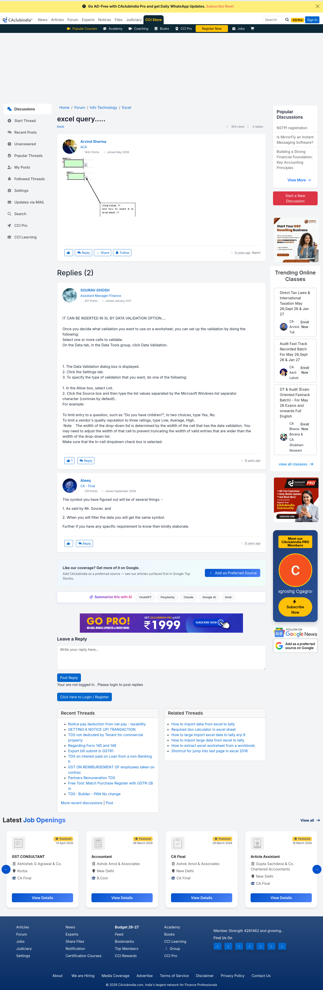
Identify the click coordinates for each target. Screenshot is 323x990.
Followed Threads (26, 179)
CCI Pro (183, 28)
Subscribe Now (295, 607)
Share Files (75, 941)
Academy (113, 28)
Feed (119, 934)
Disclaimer (205, 975)
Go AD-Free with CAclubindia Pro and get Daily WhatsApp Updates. (158, 6)
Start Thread (21, 120)
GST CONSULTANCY (30, 856)
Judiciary (24, 948)
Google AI (209, 597)
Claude (188, 597)
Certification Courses (84, 956)
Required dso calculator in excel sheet (203, 729)
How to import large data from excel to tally (207, 740)
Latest (34, 820)
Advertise (145, 975)
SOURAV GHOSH (95, 290)
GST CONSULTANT (107, 856)
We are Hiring (83, 975)
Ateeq (85, 480)
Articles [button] (57, 19)
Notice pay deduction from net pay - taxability (107, 724)
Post (109, 803)
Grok (228, 597)
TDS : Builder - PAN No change (94, 794)
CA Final (258, 856)
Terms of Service (174, 975)
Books (161, 28)
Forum (21, 934)
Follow (122, 253)
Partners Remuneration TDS (91, 778)
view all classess (296, 464)
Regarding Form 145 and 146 (92, 745)
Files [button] (119, 19)
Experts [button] (88, 19)
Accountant (181, 856)
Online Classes (295, 275)
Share (102, 253)
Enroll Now (305, 324)
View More (299, 180)
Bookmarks (124, 941)
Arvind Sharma (93, 141)
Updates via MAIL (25, 202)
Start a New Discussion (295, 198)
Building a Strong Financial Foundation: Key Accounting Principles (294, 159)
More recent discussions (81, 803)
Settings (17, 190)
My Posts (18, 167)
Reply (83, 253)
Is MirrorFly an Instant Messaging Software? (295, 140)
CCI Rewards (126, 956)
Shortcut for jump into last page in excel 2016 (209, 751)
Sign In (312, 20)
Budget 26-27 (127, 927)
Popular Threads (25, 155)
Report (256, 252)
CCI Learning (22, 237)
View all (310, 820)
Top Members (126, 948)
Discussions (21, 109)
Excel (60, 126)
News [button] (43, 19)
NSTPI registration (292, 128)
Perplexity (167, 597)
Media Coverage (115, 975)
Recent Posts (22, 132)
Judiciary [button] (134, 19)
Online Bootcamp (211, 28)
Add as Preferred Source (232, 573)
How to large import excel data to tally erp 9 (208, 735)
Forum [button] (72, 19)
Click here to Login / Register (84, 697)
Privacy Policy (233, 975)
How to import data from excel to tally (203, 724)
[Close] (317, 6)
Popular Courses (82, 28)
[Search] (274, 20)
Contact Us (261, 975)
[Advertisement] (161, 66)
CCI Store (153, 19)
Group (172, 948)
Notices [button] (104, 19)
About (57, 975)
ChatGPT (145, 597)
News (70, 927)
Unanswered (21, 144)
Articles (22, 927)
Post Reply (69, 677)
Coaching (138, 28)
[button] (286, 19)
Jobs (238, 28)
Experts (72, 934)
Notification (75, 948)
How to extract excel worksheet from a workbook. (213, 745)
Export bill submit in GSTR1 (90, 751)
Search (16, 214)
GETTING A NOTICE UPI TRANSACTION (102, 729)
